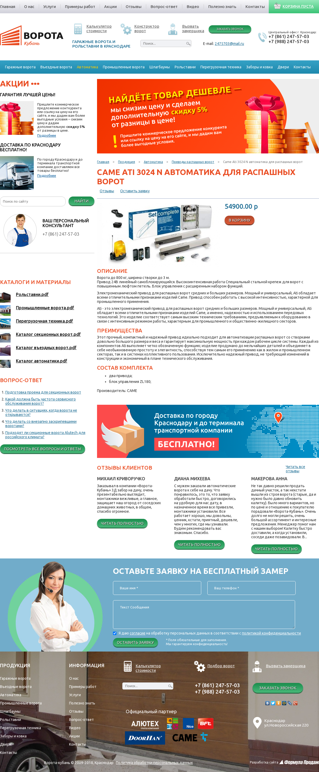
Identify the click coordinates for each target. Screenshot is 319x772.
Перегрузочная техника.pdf (44, 321)
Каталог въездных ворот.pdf (46, 347)
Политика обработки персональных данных (154, 763)
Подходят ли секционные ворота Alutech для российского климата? (45, 435)
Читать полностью (122, 523)
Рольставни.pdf (32, 294)
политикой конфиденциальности (271, 633)
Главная (103, 162)
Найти (81, 201)
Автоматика (153, 162)
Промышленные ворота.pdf (45, 307)
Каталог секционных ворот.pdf (48, 334)
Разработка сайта (264, 762)
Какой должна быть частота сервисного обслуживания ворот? (40, 401)
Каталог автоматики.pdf (41, 360)
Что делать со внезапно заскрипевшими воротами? (41, 423)
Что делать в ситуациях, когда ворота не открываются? (41, 412)
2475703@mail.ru (229, 43)
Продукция (126, 162)
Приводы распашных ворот (193, 162)
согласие (137, 633)
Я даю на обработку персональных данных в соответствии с (210, 633)
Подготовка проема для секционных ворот (43, 392)
